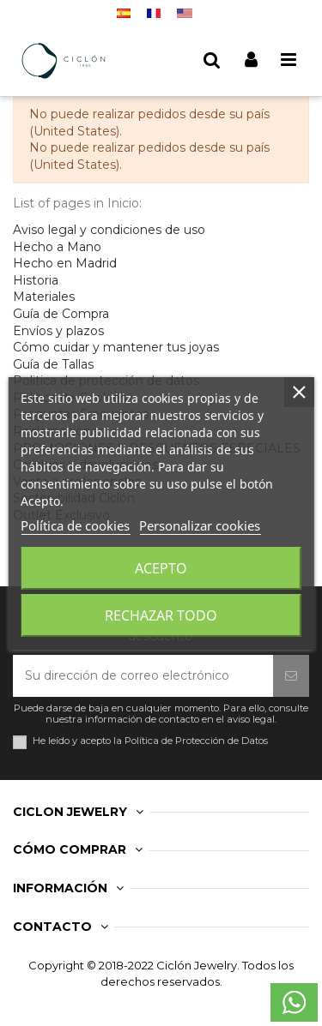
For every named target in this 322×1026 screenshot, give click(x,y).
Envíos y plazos (58, 331)
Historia (35, 280)
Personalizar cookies (199, 525)
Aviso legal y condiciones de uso (109, 229)
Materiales (44, 296)
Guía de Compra (61, 313)
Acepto (161, 568)
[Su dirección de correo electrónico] (143, 676)
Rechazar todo (161, 615)
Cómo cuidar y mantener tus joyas (116, 347)
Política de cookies (75, 525)
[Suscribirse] (291, 676)
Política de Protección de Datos (196, 741)
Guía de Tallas (53, 364)
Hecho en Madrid (65, 263)
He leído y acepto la (150, 741)
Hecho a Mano (57, 247)
